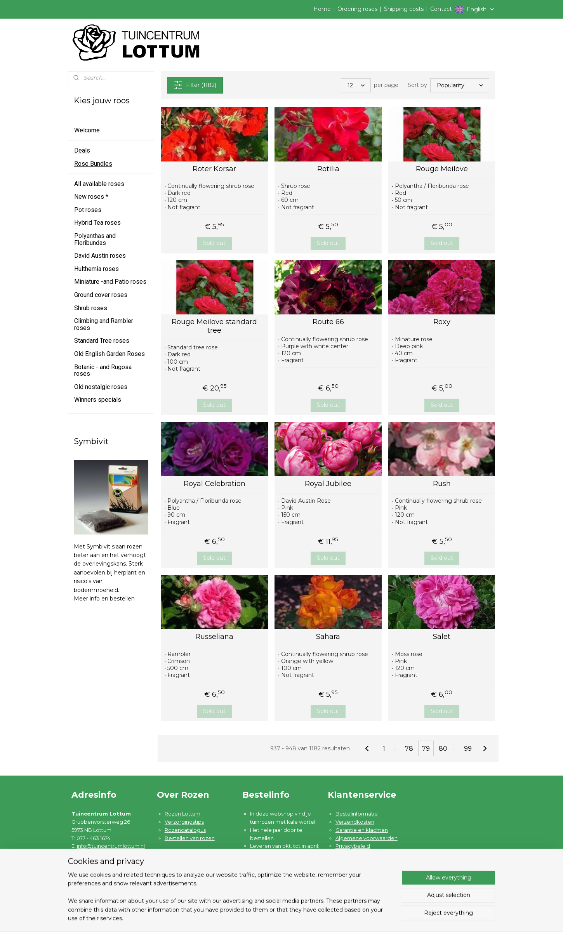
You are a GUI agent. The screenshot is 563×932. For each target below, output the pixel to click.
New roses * (91, 196)
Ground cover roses (100, 295)
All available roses (99, 183)
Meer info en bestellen (104, 598)
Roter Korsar (214, 169)
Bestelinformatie (356, 814)
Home (322, 8)
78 (409, 748)
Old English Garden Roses (109, 354)
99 (468, 748)
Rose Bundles (93, 163)
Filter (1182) (194, 85)
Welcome (87, 130)
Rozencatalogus (185, 830)
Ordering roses (357, 8)
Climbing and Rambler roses (103, 324)
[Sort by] (460, 85)
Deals (82, 150)
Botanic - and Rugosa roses (103, 370)
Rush (441, 484)
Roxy (441, 322)
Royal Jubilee (328, 484)
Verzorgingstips (184, 822)
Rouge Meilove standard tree (214, 326)
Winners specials (97, 399)
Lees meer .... (266, 886)
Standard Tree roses (101, 340)
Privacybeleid (352, 846)
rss (328, 917)
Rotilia (328, 169)
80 (443, 748)
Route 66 (328, 322)
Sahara (328, 637)
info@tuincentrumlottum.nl (111, 846)
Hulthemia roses (96, 268)
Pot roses (87, 209)
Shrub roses (90, 308)
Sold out (214, 243)
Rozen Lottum (182, 814)
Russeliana (214, 637)
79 (426, 748)
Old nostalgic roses (100, 387)
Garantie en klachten (361, 830)
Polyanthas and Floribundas (95, 239)
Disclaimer (348, 854)
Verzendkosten (354, 822)
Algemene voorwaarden (366, 838)
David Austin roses (100, 255)
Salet (441, 637)
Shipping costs (404, 8)
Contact (441, 8)
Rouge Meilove (441, 169)
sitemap (314, 917)
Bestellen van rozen (190, 838)
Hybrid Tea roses (97, 222)
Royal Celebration (214, 484)
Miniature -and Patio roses (110, 281)
